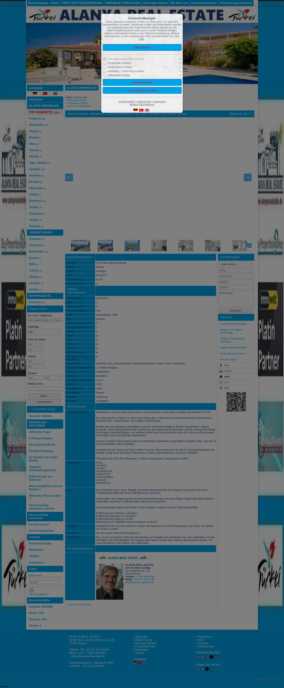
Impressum (159, 101)
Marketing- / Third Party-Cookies (126, 71)
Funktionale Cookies (119, 63)
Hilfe (141, 39)
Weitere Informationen (142, 104)
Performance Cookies (120, 67)
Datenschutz (144, 101)
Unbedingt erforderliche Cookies (126, 59)
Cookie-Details (126, 101)
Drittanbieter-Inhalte (119, 75)
